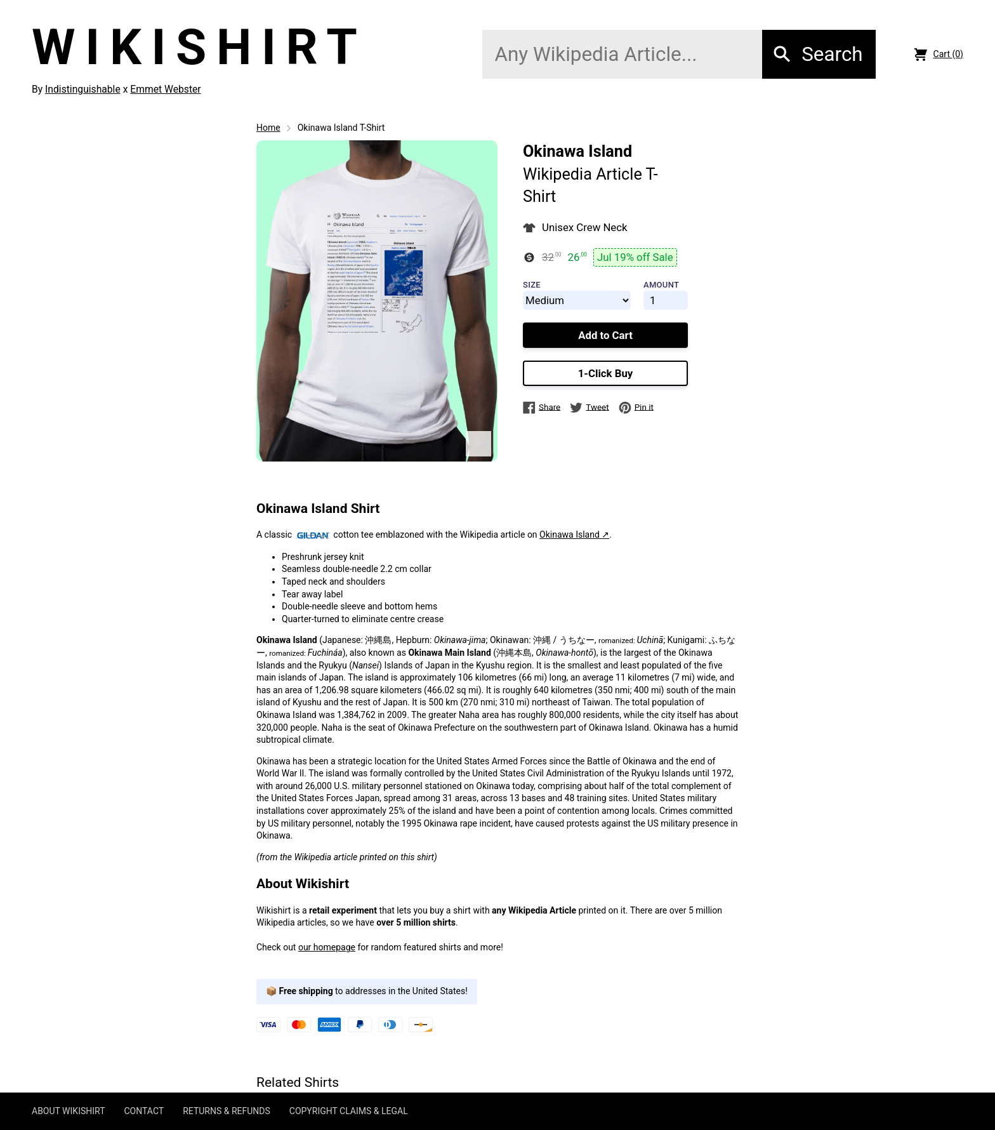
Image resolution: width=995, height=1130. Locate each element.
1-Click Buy (605, 373)
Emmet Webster (165, 89)
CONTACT (144, 1111)
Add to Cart (605, 335)
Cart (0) (938, 54)
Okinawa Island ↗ (574, 534)
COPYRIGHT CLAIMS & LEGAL (348, 1111)
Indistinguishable (83, 89)
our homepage (326, 947)
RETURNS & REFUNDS (226, 1111)
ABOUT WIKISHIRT (68, 1111)
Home (268, 128)
